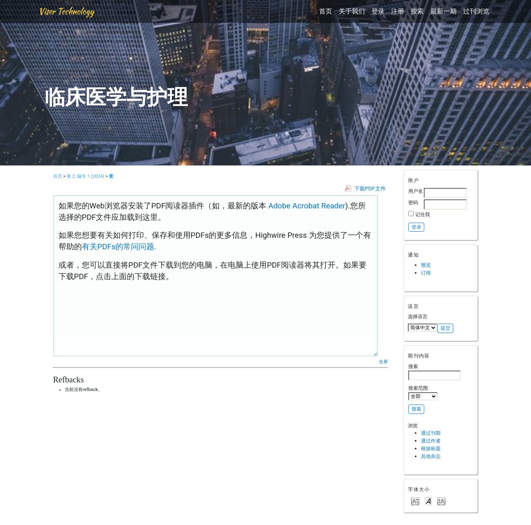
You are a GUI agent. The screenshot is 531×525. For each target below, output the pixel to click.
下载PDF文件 (370, 188)
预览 (426, 265)
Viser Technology (66, 11)
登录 (378, 11)
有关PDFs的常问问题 (118, 246)
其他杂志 (431, 456)
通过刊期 (431, 433)
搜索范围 (423, 392)
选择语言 (418, 316)
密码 (413, 202)
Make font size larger (441, 500)
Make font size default (428, 500)
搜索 (417, 11)
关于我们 (352, 11)
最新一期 (443, 11)
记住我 (422, 214)
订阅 (426, 273)
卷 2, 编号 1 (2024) (85, 176)
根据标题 (431, 448)
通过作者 (431, 441)
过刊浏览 (476, 11)
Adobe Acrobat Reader (305, 205)
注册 (397, 11)
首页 (325, 11)
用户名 (415, 191)
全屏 (383, 361)
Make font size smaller (415, 500)
